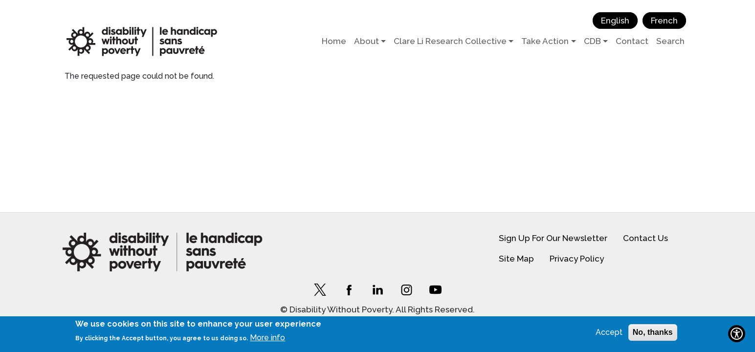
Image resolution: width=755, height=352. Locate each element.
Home (334, 41)
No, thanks (653, 332)
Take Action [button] (545, 41)
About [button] (366, 41)
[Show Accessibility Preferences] (736, 333)
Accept (609, 332)
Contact (632, 41)
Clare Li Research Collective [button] (450, 41)
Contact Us (645, 238)
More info (267, 337)
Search (670, 41)
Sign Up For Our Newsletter (553, 238)
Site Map (516, 259)
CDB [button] (592, 41)
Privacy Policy (577, 259)
